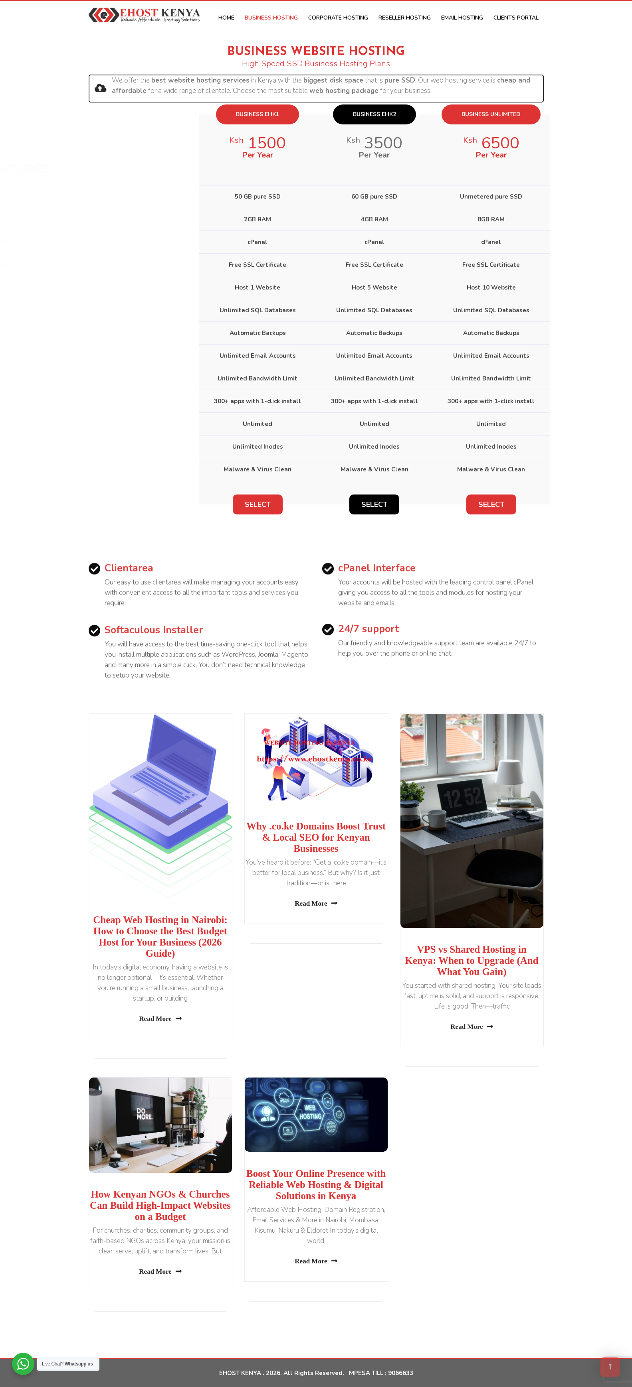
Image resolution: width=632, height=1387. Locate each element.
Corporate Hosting (338, 18)
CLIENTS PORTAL (516, 18)
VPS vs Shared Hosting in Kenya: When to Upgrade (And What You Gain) (471, 960)
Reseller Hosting (404, 18)
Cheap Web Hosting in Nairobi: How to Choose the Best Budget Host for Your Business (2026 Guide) (160, 936)
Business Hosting (271, 18)
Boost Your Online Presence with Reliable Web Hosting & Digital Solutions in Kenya (316, 1184)
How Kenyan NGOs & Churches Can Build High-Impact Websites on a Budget (160, 1205)
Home (226, 18)
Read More (160, 1019)
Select (258, 504)
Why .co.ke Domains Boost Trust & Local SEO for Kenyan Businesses (316, 837)
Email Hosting (462, 18)
